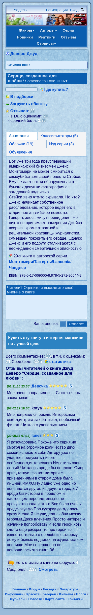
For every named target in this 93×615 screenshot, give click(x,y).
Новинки (25, 37)
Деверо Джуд (23, 53)
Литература (69, 594)
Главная (19, 594)
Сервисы (46, 43)
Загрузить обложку (29, 104)
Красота (32, 598)
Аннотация (19, 136)
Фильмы (66, 598)
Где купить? (56, 89)
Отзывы (68, 37)
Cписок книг (18, 65)
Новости (35, 603)
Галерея (49, 598)
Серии (68, 30)
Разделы (19, 10)
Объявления (20, 152)
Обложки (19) (21, 144)
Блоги (81, 598)
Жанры (26, 30)
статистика (60, 366)
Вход (74, 10)
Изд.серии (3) (61, 144)
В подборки (21, 97)
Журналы (17, 603)
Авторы (48, 30)
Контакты (75, 603)
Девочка (39, 390)
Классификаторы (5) (59, 136)
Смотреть (48, 574)
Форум (34, 594)
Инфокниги (14, 598)
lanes (36, 440)
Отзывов (19, 111)
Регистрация (57, 10)
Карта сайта (54, 603)
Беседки (50, 594)
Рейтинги (46, 37)
